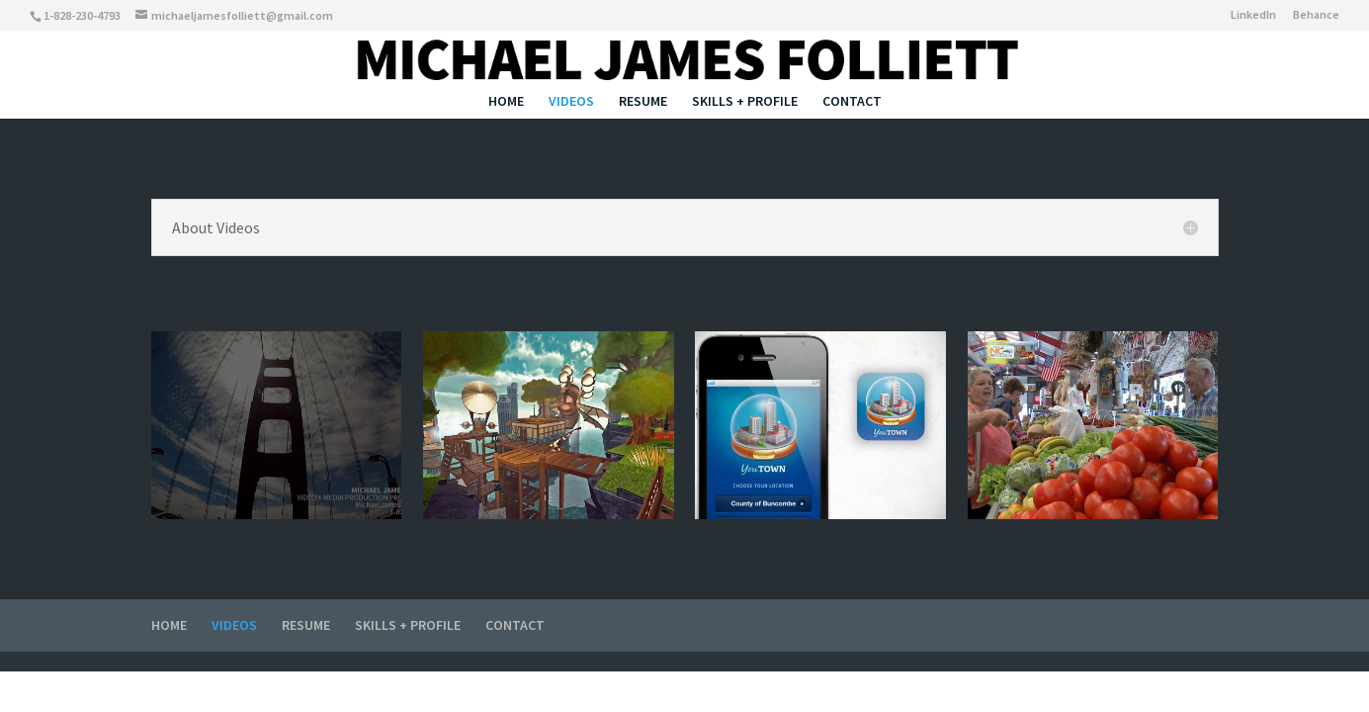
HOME (506, 102)
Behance (1316, 15)
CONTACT (852, 102)
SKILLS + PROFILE (745, 102)
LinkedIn (1253, 15)
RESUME (643, 102)
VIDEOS (571, 102)
